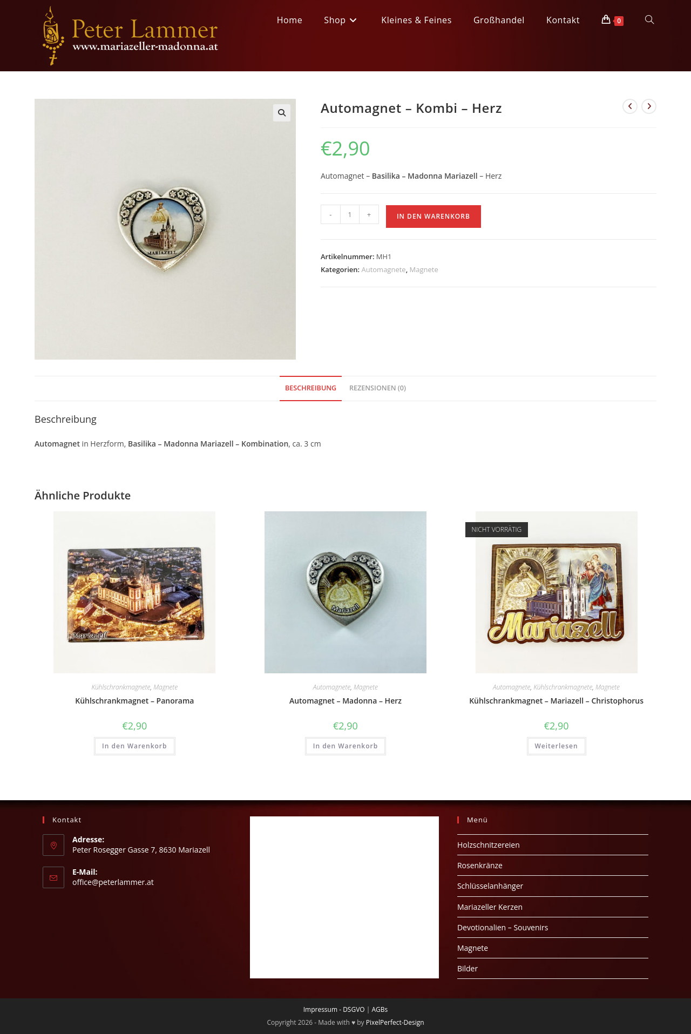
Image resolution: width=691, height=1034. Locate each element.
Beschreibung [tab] (310, 388)
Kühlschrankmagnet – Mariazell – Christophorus (556, 700)
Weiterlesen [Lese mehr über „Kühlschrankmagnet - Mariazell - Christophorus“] (556, 746)
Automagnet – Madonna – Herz (345, 700)
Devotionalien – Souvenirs (502, 927)
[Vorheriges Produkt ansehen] (630, 106)
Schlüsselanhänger (490, 886)
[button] (281, 112)
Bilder (467, 968)
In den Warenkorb (433, 216)
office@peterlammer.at (113, 882)
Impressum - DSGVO (334, 1009)
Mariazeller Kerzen (490, 907)
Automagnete (383, 269)
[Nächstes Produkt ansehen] (648, 106)
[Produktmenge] (350, 214)
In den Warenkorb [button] (134, 746)
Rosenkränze (480, 865)
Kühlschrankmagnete (120, 687)
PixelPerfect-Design (395, 1022)
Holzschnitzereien (488, 845)
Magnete (424, 269)
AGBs (379, 1009)
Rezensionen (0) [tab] (377, 388)
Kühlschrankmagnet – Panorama (134, 700)
